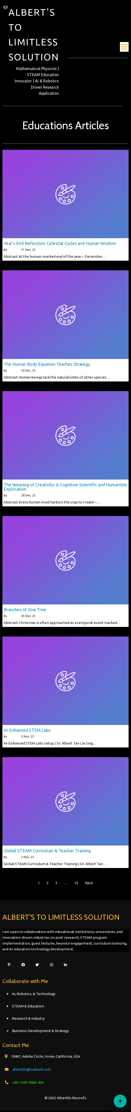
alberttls (13, 251)
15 (76, 884)
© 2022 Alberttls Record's (65, 1099)
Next (89, 884)
